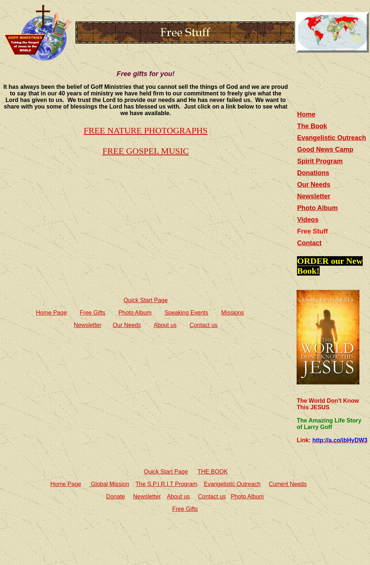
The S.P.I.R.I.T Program (166, 484)
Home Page (51, 313)
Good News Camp (325, 149)
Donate (115, 496)
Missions (232, 313)
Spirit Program (320, 161)
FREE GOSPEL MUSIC (146, 151)
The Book (312, 126)
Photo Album (134, 313)
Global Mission (109, 484)
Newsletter (87, 325)
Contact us (203, 325)
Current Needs (288, 484)
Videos (308, 219)
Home (306, 114)
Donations (313, 173)
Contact (309, 243)
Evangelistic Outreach (331, 137)
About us (165, 325)
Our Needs (127, 325)
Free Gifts (92, 313)
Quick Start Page (146, 300)
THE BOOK (213, 472)
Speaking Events (186, 313)
